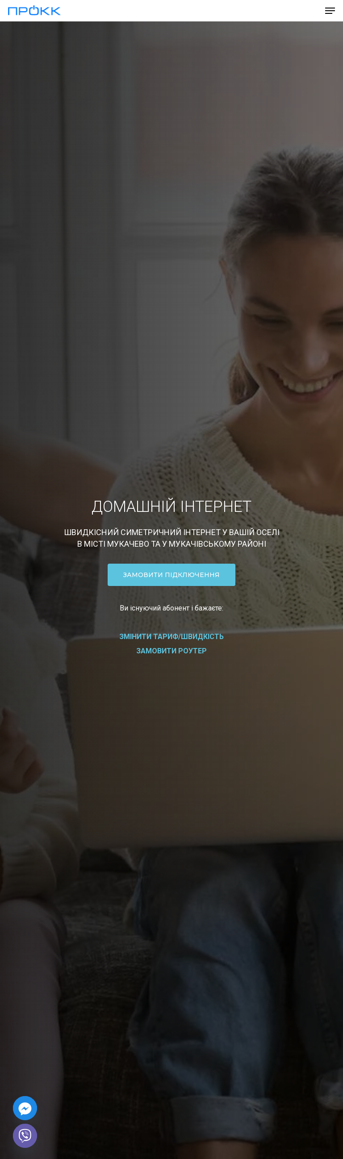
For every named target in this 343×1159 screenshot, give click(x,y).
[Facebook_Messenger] (25, 1108)
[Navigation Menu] (330, 10)
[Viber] (25, 1136)
